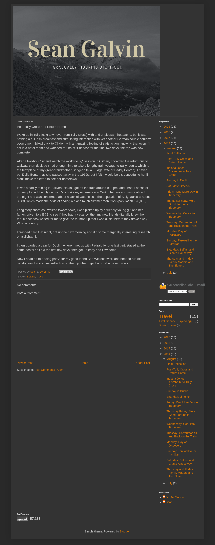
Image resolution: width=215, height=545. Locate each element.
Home (84, 362)
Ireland (31, 276)
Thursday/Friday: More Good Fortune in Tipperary (181, 204)
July (170, 272)
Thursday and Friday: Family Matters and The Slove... (180, 262)
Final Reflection (176, 153)
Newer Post (25, 362)
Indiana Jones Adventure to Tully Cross (179, 171)
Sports (162, 325)
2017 (167, 137)
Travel (39, 276)
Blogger (125, 531)
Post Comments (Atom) (49, 369)
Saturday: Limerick (178, 186)
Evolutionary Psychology (175, 321)
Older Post (143, 362)
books (173, 325)
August (172, 148)
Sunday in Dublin (177, 180)
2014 (167, 143)
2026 (167, 126)
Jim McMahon (175, 497)
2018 (167, 132)
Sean (169, 502)
